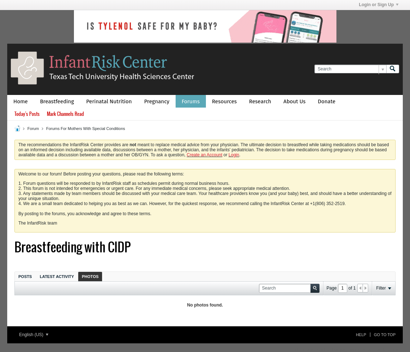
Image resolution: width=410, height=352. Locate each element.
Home (20, 101)
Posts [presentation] (25, 276)
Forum (33, 128)
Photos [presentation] (90, 276)
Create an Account (204, 154)
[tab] (25, 276)
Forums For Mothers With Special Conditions (85, 128)
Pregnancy (156, 101)
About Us (294, 101)
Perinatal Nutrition (109, 101)
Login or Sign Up (378, 4)
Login (234, 154)
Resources (224, 101)
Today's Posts (27, 113)
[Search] (350, 69)
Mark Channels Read (65, 113)
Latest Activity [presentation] (57, 276)
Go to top (385, 335)
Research (260, 101)
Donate (326, 101)
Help (361, 335)
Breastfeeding (57, 101)
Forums (191, 101)
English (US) (33, 334)
